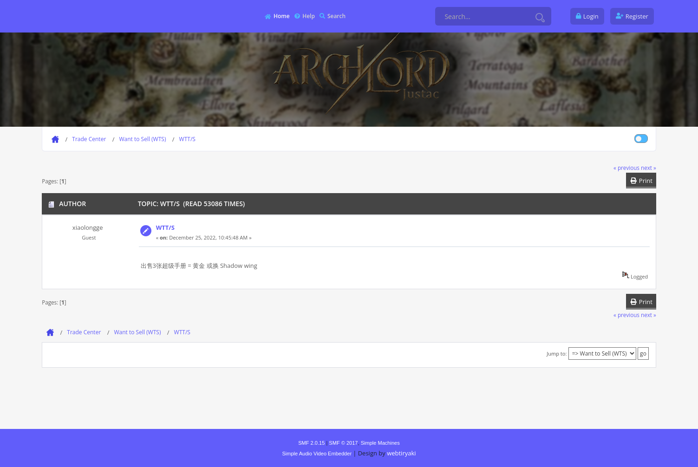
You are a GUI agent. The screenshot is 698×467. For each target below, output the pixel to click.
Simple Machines (380, 443)
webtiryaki (401, 453)
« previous (626, 167)
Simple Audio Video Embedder (317, 453)
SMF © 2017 (343, 443)
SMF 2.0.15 (311, 443)
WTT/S (165, 227)
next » (648, 167)
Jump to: (557, 353)
